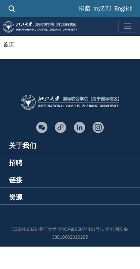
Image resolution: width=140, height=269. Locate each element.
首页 (8, 44)
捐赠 (84, 8)
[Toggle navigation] (127, 26)
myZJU (102, 8)
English (123, 8)
